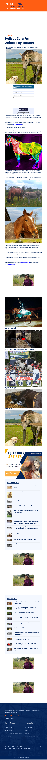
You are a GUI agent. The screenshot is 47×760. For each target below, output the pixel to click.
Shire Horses (8, 730)
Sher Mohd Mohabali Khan (31, 736)
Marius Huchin (28, 742)
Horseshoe (8, 736)
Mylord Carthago (10, 388)
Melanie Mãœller (29, 727)
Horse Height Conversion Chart (13, 733)
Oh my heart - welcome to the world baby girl (20, 349)
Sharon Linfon (28, 730)
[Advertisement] (23, 22)
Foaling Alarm (9, 409)
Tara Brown (28, 739)
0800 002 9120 (9, 719)
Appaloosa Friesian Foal (11, 742)
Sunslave (27, 733)
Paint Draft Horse (10, 739)
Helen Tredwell (11, 328)
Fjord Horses (8, 727)
